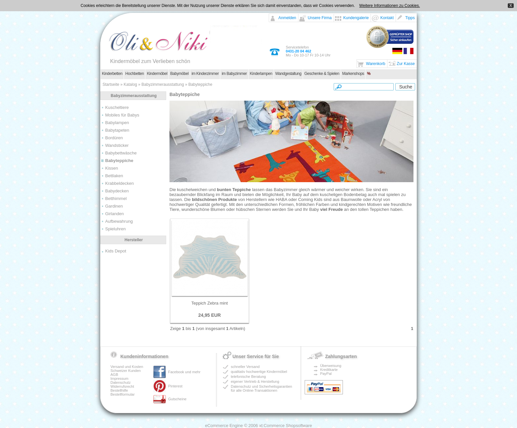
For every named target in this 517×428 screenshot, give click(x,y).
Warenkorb (375, 63)
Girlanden (114, 213)
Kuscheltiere (117, 107)
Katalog (130, 84)
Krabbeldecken (119, 183)
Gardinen (114, 206)
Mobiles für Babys (122, 115)
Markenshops (353, 73)
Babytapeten (117, 130)
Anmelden (287, 18)
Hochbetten (134, 73)
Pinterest (175, 386)
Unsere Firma (320, 18)
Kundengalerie (356, 18)
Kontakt (387, 18)
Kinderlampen (261, 73)
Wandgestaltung (288, 73)
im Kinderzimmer (205, 73)
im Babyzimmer (234, 73)
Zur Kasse (406, 63)
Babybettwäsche (121, 152)
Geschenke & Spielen (321, 73)
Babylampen (117, 122)
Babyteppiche (200, 84)
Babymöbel (179, 73)
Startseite (111, 84)
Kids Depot (115, 250)
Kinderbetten (112, 73)
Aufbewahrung (119, 221)
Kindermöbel (157, 73)
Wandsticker (117, 145)
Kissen (111, 168)
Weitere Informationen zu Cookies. (389, 5)
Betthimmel (116, 198)
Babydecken (117, 190)
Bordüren (114, 137)
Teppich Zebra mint (209, 303)
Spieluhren (115, 228)
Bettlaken (114, 175)
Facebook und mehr (184, 372)
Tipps (410, 18)
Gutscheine (177, 399)
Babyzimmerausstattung (162, 84)
